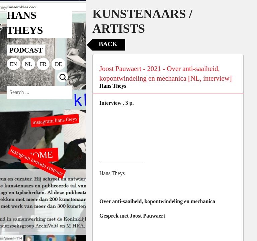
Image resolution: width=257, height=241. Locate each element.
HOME (39, 155)
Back (108, 44)
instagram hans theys (54, 120)
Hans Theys (112, 86)
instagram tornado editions (37, 162)
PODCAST (25, 50)
